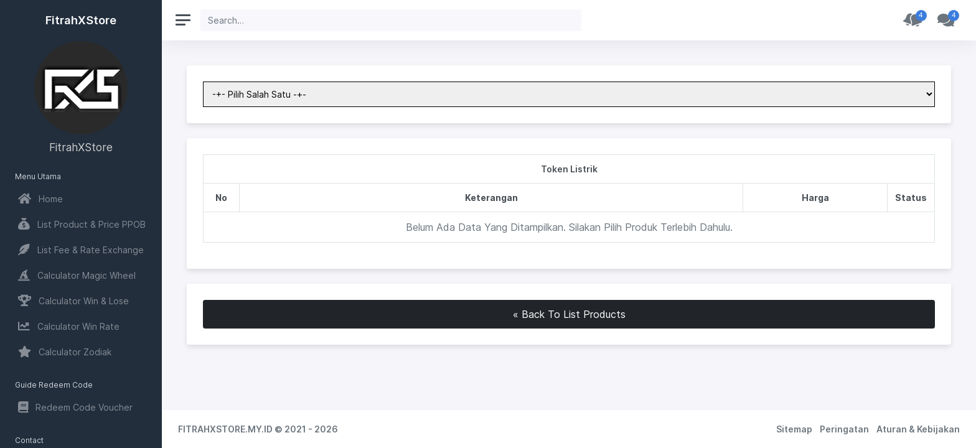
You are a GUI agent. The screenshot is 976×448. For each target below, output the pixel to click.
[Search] (390, 20)
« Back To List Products (569, 314)
